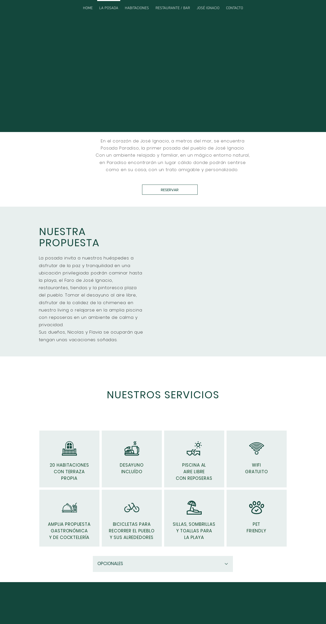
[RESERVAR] (170, 190)
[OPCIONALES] (163, 564)
